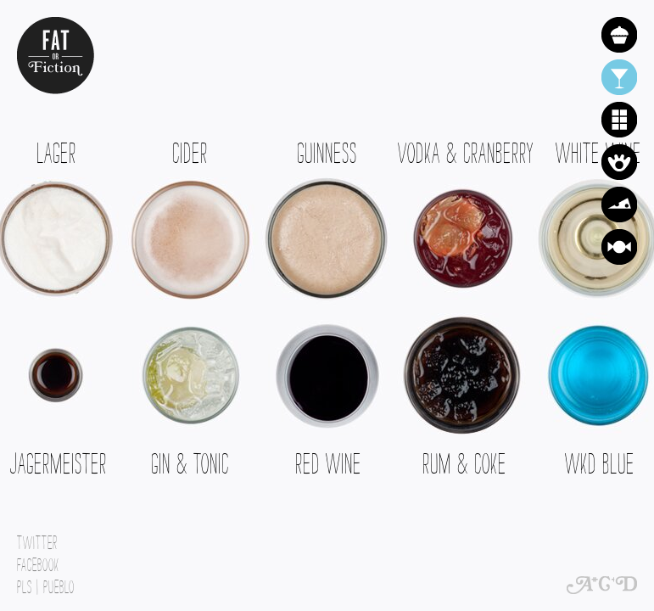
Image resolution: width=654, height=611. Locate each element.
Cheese (619, 204)
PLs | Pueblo (46, 583)
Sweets (619, 247)
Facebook (38, 561)
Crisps (619, 162)
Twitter (37, 539)
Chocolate (619, 119)
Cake (619, 35)
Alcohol (619, 77)
